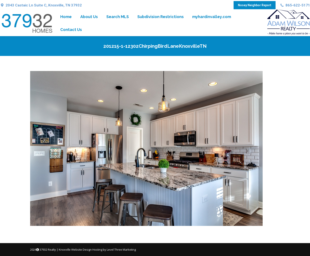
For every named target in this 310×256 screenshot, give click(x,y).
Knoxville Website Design (75, 249)
